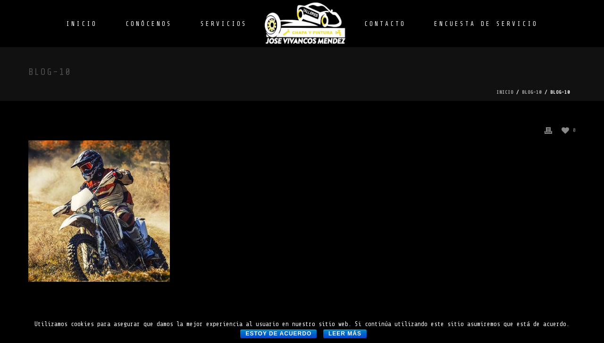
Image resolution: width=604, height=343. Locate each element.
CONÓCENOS (149, 23)
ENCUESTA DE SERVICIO (486, 23)
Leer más (344, 333)
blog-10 (532, 92)
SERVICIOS (224, 23)
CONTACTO (385, 23)
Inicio (504, 92)
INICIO (81, 23)
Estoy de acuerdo (278, 333)
